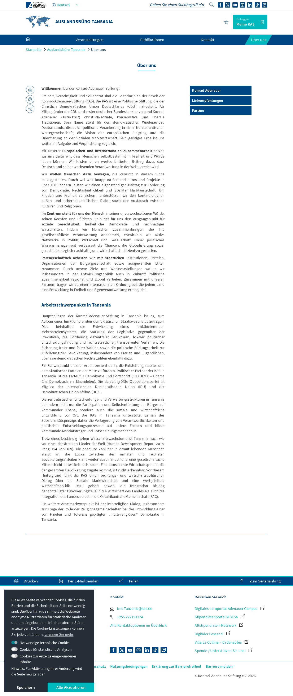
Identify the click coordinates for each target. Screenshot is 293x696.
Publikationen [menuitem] (152, 39)
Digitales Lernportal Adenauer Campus (229, 608)
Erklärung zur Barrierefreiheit (176, 666)
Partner (198, 110)
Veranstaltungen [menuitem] (90, 39)
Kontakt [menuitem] (207, 39)
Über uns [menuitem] (258, 39)
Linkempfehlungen (207, 100)
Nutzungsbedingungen (129, 666)
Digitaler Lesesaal (212, 633)
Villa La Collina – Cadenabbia (221, 642)
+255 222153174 (126, 616)
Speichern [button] (26, 687)
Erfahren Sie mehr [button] (58, 634)
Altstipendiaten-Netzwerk (219, 625)
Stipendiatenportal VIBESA (220, 616)
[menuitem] (32, 39)
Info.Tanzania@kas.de (131, 608)
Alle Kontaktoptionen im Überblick (138, 625)
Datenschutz (95, 666)
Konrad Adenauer (206, 90)
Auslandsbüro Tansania (66, 49)
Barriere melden (219, 666)
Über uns (98, 49)
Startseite (33, 49)
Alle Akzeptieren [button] (71, 687)
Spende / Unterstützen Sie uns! (223, 650)
